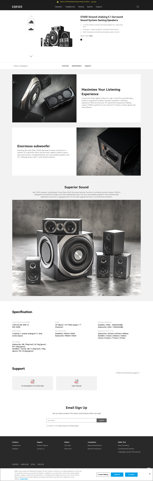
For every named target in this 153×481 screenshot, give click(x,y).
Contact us (40, 449)
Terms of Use (62, 426)
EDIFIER (15, 464)
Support (99, 7)
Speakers (15, 449)
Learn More (93, 1)
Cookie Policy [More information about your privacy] (24, 479)
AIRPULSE (25, 464)
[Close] (150, 474)
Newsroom (67, 449)
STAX (33, 464)
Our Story (67, 445)
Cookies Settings (103, 474)
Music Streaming (123, 445)
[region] (76, 474)
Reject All (117, 474)
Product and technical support (127, 373)
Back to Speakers (21, 66)
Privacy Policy (74, 426)
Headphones (16, 445)
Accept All (131, 474)
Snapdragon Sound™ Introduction (129, 452)
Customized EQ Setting (126, 449)
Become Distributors (94, 449)
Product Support (42, 445)
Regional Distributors (95, 445)
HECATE (41, 464)
